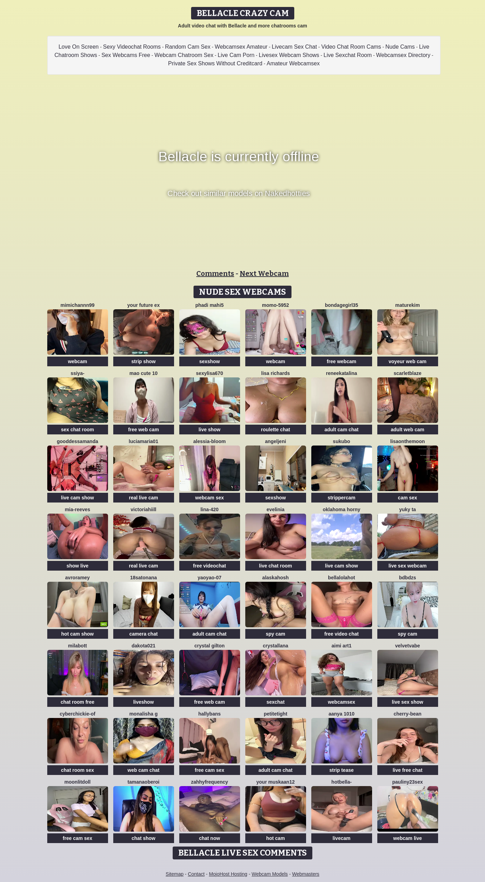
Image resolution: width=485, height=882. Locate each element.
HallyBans (209, 714)
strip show (143, 361)
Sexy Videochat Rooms (132, 47)
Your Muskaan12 (275, 782)
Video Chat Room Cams (351, 47)
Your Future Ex (143, 305)
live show (209, 429)
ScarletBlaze (407, 373)
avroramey (77, 577)
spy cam (275, 634)
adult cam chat (341, 429)
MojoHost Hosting (228, 874)
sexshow (209, 361)
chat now (209, 838)
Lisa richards (275, 373)
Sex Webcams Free (125, 55)
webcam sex (209, 497)
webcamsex (341, 702)
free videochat (209, 566)
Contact (196, 874)
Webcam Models (270, 874)
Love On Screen (78, 47)
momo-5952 (275, 305)
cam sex (407, 497)
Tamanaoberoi (143, 782)
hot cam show (77, 634)
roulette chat (275, 429)
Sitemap (174, 874)
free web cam (143, 429)
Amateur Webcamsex (293, 63)
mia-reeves (77, 509)
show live (77, 566)
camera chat (143, 634)
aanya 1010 (342, 714)
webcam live (407, 838)
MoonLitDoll (77, 782)
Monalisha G (143, 714)
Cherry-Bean (407, 714)
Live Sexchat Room (347, 55)
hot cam (275, 838)
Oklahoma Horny (341, 509)
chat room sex (77, 770)
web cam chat (143, 770)
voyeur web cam (408, 361)
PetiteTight (275, 714)
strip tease (341, 770)
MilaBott (77, 645)
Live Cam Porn (236, 55)
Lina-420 (209, 509)
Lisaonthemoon (407, 441)
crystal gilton (209, 645)
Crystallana (275, 645)
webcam (77, 361)
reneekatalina (341, 373)
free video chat (341, 634)
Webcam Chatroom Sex (184, 55)
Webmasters (305, 874)
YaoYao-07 (209, 577)
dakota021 (143, 645)
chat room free (77, 702)
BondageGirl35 (341, 305)
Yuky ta (407, 509)
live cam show (77, 497)
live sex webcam (407, 566)
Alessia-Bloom (209, 441)
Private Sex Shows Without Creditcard (215, 63)
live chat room (275, 566)
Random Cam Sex (188, 47)
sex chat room (77, 429)
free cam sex (209, 770)
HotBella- (341, 782)
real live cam (143, 497)
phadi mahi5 (209, 305)
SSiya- (77, 373)
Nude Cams (399, 47)
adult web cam (407, 429)
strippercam (341, 497)
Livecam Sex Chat (294, 47)
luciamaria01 (143, 441)
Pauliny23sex (407, 782)
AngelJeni (275, 441)
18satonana (143, 577)
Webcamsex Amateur (241, 47)
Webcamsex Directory (403, 55)
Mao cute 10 (144, 373)
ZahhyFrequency (209, 782)
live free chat (407, 770)
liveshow (143, 702)
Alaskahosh (275, 577)
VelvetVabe (407, 645)
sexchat (275, 702)
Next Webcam (264, 273)
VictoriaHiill (143, 509)
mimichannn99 (77, 305)
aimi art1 (341, 645)
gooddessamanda (77, 441)
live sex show (407, 702)
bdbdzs (407, 577)
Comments (215, 273)
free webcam (341, 361)
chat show (143, 838)
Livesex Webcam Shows (289, 55)
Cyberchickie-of (78, 714)
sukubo (341, 441)
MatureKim (407, 305)
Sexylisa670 (209, 373)
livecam (341, 838)
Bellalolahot (341, 577)
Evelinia (275, 509)
